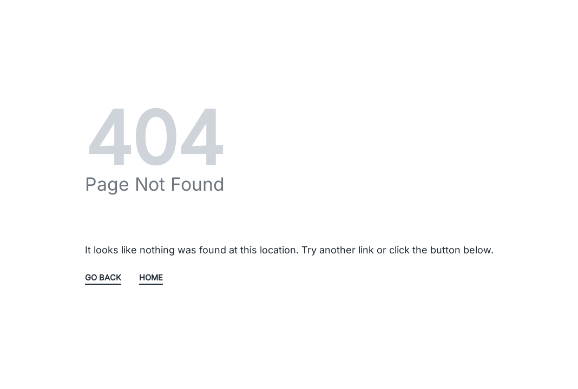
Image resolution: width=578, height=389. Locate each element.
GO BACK (103, 278)
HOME (151, 278)
